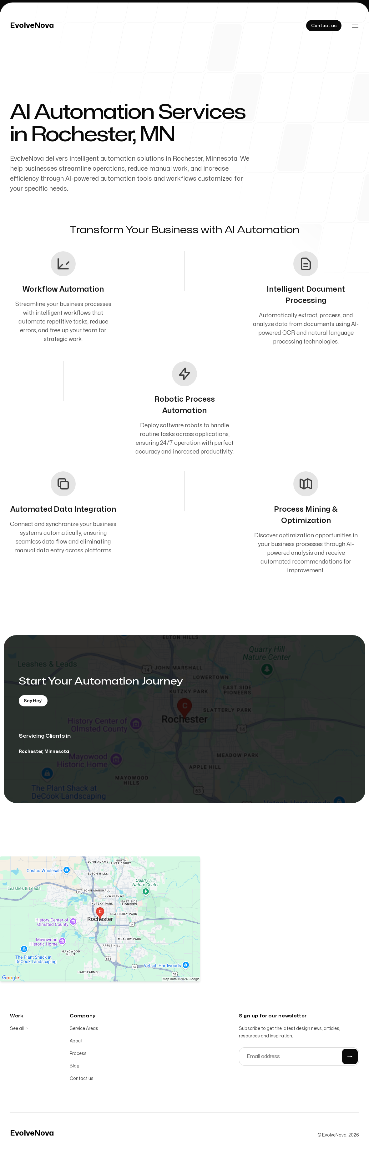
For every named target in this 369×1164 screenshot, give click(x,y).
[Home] (32, 25)
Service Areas (84, 1030)
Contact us (82, 1080)
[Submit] (350, 1058)
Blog (74, 1067)
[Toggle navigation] (355, 26)
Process (78, 1055)
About (76, 1042)
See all (19, 1030)
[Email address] (299, 1058)
